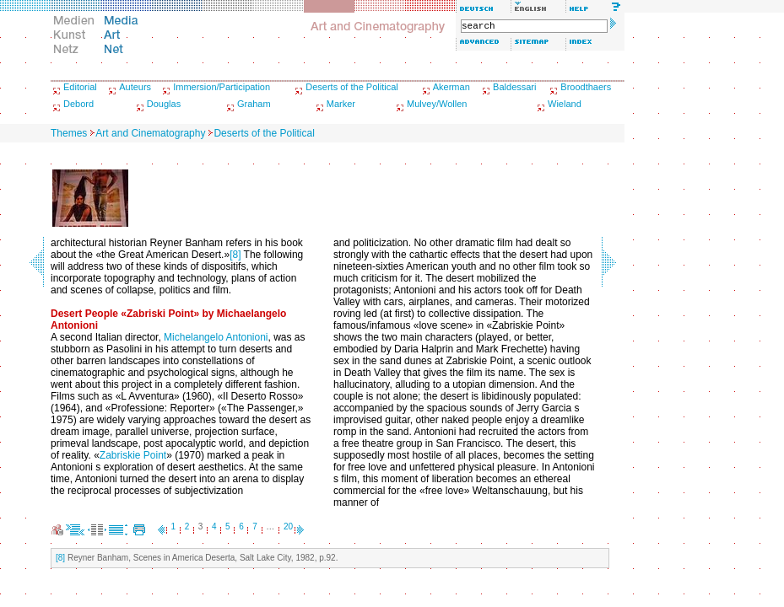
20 (288, 526)
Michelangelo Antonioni (216, 337)
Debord (78, 104)
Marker (341, 104)
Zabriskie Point (133, 455)
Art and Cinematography (150, 133)
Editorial (80, 87)
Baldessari (514, 87)
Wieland (564, 104)
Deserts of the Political (351, 87)
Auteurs (135, 87)
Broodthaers (585, 87)
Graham (254, 104)
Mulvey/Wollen (437, 104)
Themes (69, 133)
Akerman (451, 87)
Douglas (164, 104)
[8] (235, 255)
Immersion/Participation (221, 87)
